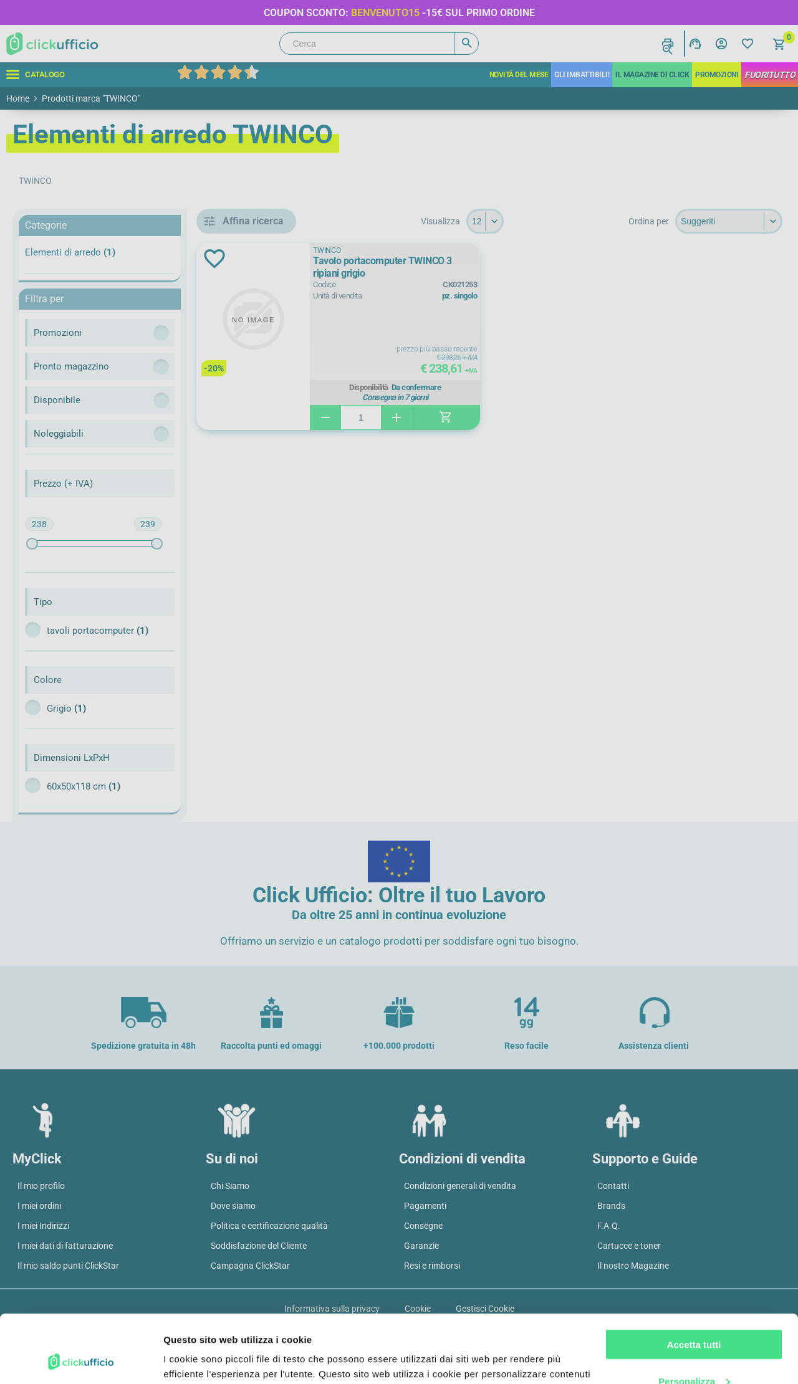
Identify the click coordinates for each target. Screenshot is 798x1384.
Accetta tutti (694, 1281)
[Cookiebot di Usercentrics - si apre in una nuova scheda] (80, 1359)
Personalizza (694, 1317)
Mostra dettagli (197, 1359)
